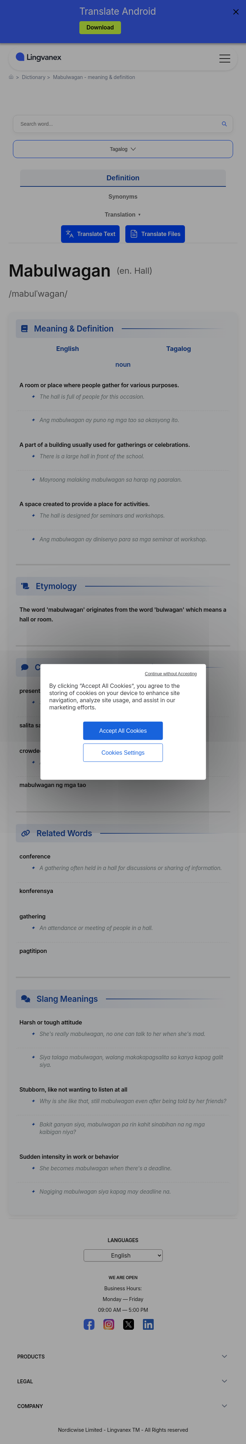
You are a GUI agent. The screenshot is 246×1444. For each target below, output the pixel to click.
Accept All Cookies (123, 731)
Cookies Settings (122, 753)
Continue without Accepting (171, 673)
